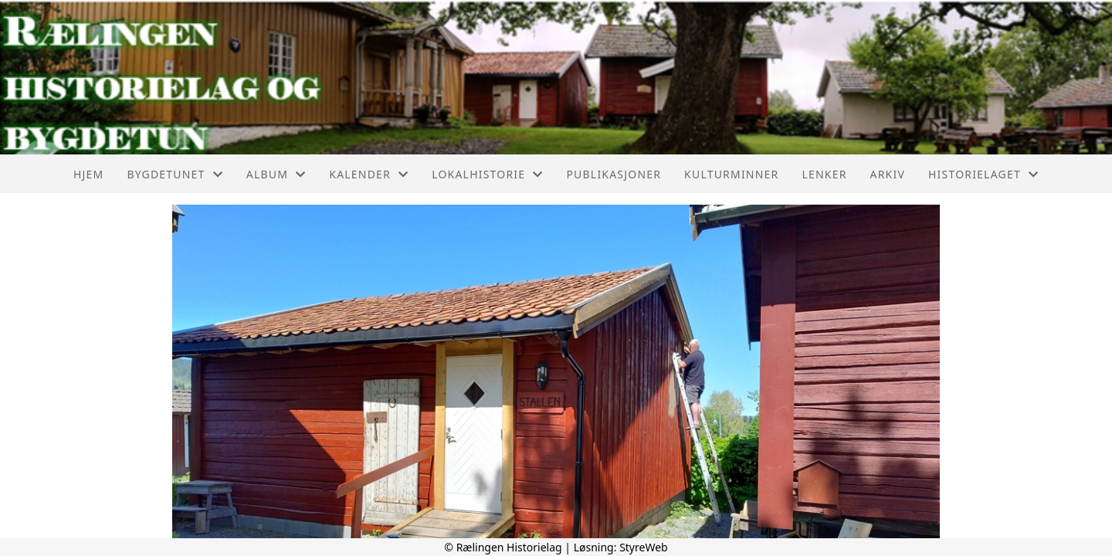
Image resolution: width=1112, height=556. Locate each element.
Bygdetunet (174, 174)
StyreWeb (643, 547)
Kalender (369, 174)
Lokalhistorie (487, 174)
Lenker (824, 174)
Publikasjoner (613, 174)
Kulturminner (731, 174)
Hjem (88, 174)
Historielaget (983, 174)
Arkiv (887, 174)
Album (276, 174)
